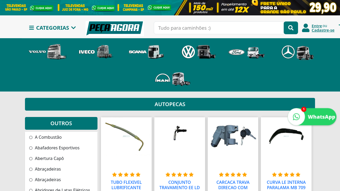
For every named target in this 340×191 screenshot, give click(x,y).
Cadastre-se (323, 30)
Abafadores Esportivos (54, 148)
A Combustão (45, 137)
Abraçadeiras (45, 169)
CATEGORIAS (52, 27)
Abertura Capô (46, 158)
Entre (317, 26)
